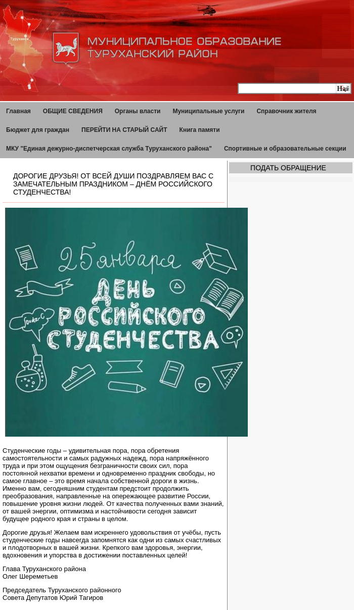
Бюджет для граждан (37, 129)
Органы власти (138, 111)
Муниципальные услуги (208, 111)
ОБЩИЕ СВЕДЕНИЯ (73, 111)
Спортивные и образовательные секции (285, 148)
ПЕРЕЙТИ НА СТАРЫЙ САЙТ (124, 129)
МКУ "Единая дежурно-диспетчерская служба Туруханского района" (109, 148)
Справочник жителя (286, 111)
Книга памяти (200, 129)
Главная (18, 111)
